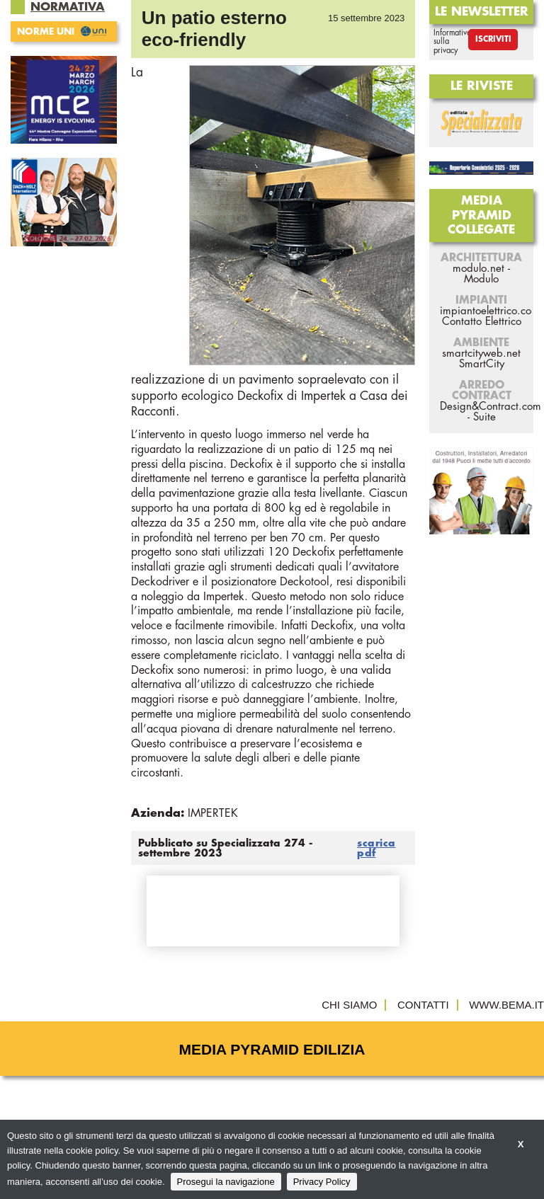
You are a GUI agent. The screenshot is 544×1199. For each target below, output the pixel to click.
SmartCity (481, 364)
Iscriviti (493, 39)
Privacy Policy (322, 1181)
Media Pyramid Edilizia (272, 1049)
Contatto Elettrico (481, 321)
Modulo (481, 279)
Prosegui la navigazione (226, 1181)
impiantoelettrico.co (485, 311)
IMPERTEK (213, 813)
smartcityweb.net (481, 353)
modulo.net (478, 268)
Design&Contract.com (490, 406)
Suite (484, 417)
